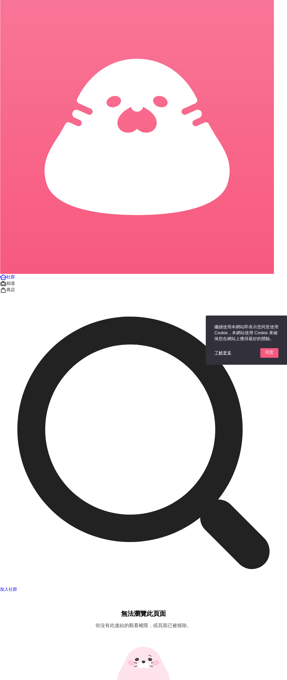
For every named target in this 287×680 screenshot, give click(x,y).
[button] (7, 277)
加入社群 (8, 589)
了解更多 (222, 353)
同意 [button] (269, 352)
